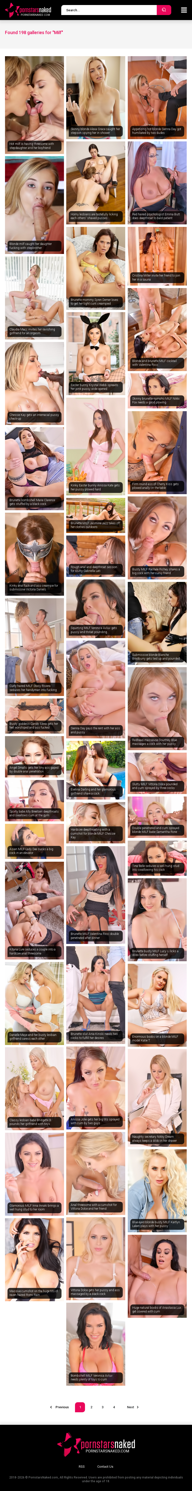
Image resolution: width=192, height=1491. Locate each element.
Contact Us (105, 1466)
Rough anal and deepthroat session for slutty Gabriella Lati (94, 569)
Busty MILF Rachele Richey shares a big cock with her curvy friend (156, 571)
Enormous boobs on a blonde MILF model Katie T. (155, 1038)
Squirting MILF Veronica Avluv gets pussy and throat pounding (94, 630)
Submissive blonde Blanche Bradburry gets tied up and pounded (156, 657)
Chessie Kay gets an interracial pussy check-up (34, 417)
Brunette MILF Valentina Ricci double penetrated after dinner (95, 936)
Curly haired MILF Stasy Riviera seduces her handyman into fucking (33, 688)
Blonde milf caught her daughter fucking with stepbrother (31, 246)
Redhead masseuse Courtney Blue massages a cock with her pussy (154, 742)
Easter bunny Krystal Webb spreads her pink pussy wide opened (94, 387)
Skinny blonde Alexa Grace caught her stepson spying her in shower (95, 131)
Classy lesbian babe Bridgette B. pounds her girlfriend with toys (31, 1122)
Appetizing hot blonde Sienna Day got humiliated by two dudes (156, 131)
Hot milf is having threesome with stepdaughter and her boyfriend (32, 146)
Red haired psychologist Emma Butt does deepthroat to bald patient (156, 216)
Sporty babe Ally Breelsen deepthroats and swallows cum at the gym (34, 813)
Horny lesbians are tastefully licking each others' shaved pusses (94, 216)
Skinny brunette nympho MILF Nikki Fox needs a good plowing (156, 400)
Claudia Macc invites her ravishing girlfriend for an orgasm (32, 331)
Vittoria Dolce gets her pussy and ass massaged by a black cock (95, 1292)
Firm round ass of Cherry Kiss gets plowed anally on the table (155, 486)
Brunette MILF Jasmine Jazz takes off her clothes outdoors (95, 525)
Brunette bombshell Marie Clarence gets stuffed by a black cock (32, 502)
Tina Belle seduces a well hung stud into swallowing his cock (155, 868)
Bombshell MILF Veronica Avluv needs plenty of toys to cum (91, 1377)
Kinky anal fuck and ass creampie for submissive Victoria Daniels (34, 587)
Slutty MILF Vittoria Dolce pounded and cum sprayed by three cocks (155, 786)
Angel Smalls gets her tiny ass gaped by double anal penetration (34, 769)
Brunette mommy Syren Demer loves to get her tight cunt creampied (94, 302)
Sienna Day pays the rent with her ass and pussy (95, 730)
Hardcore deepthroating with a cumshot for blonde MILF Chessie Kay (93, 833)
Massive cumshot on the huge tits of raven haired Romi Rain (34, 1293)
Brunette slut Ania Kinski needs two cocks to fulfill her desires (94, 1036)
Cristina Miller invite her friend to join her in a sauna (156, 277)
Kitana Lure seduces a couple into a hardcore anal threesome (33, 951)
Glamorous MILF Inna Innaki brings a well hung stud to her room (34, 1207)
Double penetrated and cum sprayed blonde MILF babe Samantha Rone (155, 830)
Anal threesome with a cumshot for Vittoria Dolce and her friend (94, 1207)
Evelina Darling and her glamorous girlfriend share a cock (93, 791)
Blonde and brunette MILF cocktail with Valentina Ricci (154, 363)
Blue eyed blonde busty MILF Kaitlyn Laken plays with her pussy (156, 1224)
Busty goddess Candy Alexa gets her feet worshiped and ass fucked (34, 726)
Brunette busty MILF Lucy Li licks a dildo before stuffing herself (155, 953)
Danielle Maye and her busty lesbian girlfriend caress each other (33, 1037)
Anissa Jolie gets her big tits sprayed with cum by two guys (95, 1121)
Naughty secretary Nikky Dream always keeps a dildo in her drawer (154, 1139)
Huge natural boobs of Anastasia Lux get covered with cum (156, 1309)
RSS (82, 1466)
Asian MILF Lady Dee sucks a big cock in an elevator (31, 851)
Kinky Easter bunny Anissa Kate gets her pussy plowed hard (95, 487)
